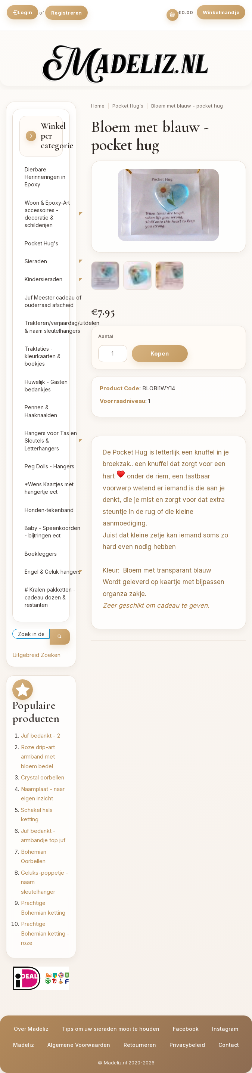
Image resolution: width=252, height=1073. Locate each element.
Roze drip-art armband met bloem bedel (38, 757)
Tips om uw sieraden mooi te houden (110, 1029)
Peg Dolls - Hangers (49, 466)
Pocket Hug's (41, 243)
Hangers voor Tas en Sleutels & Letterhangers (51, 441)
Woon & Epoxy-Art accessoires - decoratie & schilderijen (47, 214)
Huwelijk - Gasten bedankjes (46, 386)
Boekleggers (41, 554)
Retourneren (140, 1045)
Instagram (225, 1029)
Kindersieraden (43, 279)
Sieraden (36, 261)
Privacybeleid (187, 1045)
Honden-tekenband (49, 510)
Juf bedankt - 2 (40, 735)
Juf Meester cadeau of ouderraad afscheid (53, 301)
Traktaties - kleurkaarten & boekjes (42, 356)
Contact (228, 1045)
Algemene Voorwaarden (78, 1045)
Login (22, 12)
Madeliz (23, 1045)
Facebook (186, 1029)
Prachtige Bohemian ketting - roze (45, 933)
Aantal (105, 336)
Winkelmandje (221, 12)
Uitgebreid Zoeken (36, 654)
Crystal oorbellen (42, 777)
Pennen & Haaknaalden (41, 411)
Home (98, 106)
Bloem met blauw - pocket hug (187, 106)
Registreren (66, 13)
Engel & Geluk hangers (53, 571)
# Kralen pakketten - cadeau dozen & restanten (50, 597)
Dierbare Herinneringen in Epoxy (45, 177)
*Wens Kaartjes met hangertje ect (49, 488)
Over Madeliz (31, 1029)
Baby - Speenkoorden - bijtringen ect (52, 532)
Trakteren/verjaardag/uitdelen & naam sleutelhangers (56, 327)
